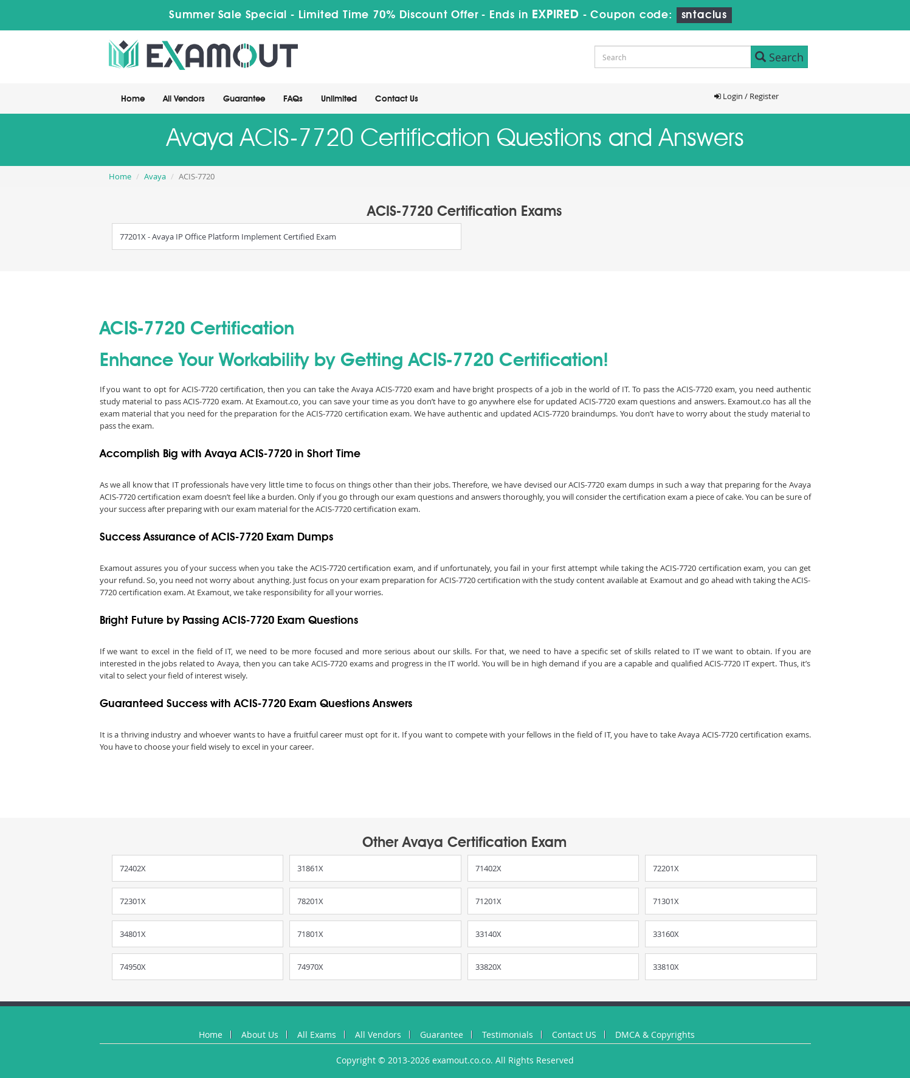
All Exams (316, 1034)
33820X (488, 966)
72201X (666, 868)
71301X (666, 901)
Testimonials (507, 1034)
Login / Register (746, 96)
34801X (133, 933)
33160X (666, 933)
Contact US (574, 1034)
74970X (310, 966)
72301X (133, 901)
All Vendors (184, 99)
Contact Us (396, 99)
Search (779, 57)
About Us (259, 1034)
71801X (310, 933)
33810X (666, 966)
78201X (310, 901)
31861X (310, 868)
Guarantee (244, 99)
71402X (488, 868)
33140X (488, 933)
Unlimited (339, 99)
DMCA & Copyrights (655, 1034)
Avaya (155, 176)
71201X (488, 901)
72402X (133, 868)
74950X (133, 966)
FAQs (293, 99)
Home (133, 99)
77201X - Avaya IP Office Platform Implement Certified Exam (228, 236)
